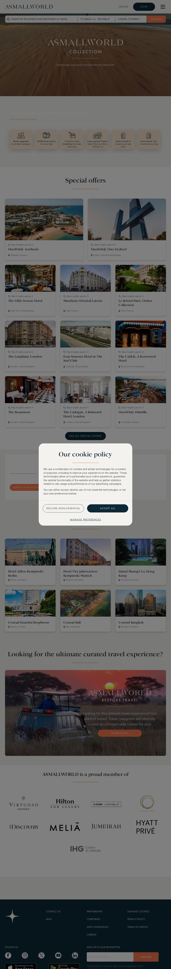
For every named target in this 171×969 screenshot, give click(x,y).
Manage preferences (85, 519)
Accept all (107, 508)
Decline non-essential (63, 508)
